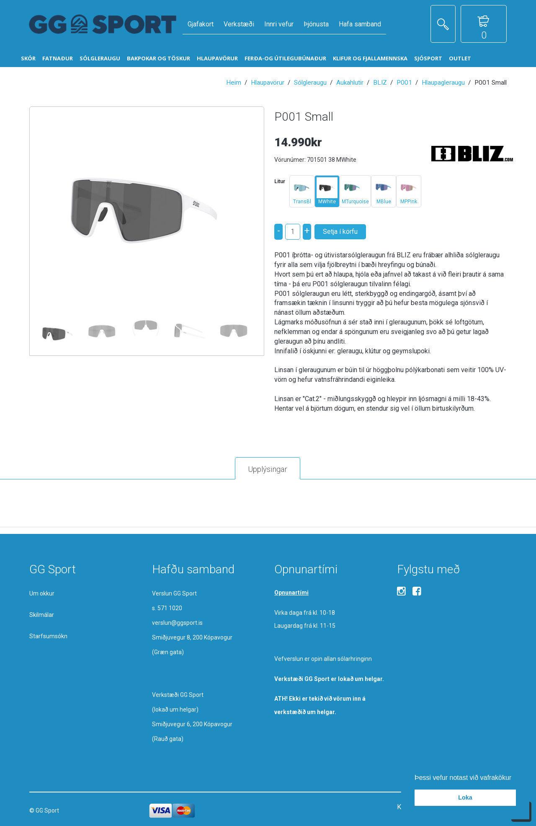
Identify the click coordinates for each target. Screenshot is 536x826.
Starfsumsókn (48, 636)
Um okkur (41, 593)
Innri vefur (279, 24)
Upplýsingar (267, 469)
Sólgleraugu (310, 82)
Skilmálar (41, 614)
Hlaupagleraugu (443, 82)
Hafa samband (360, 24)
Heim (233, 82)
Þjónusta (316, 24)
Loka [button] (465, 797)
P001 (404, 82)
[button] (514, 778)
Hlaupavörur (267, 82)
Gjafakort (201, 24)
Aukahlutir (349, 82)
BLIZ (380, 82)
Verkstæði (239, 24)
